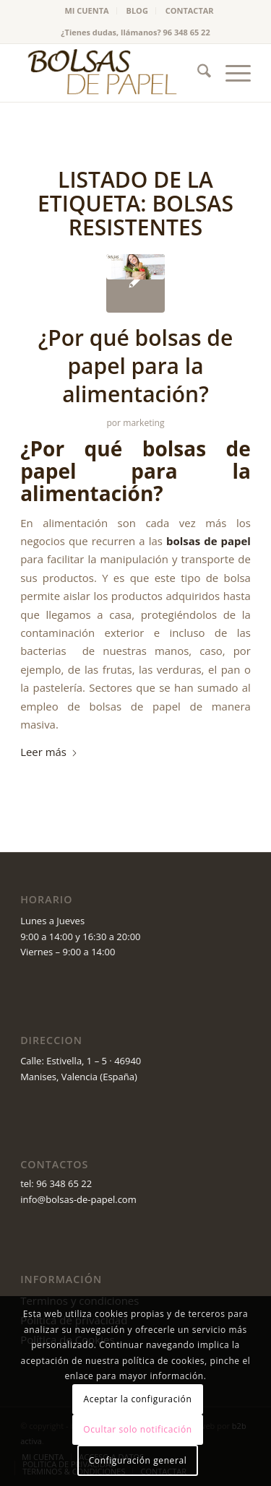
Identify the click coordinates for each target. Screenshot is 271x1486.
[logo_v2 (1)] (112, 73)
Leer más (49, 751)
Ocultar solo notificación (137, 1429)
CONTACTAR (189, 10)
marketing (143, 423)
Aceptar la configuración (138, 1399)
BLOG (137, 10)
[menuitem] (86, 10)
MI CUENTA (86, 10)
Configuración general (138, 1460)
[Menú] (231, 73)
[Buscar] (197, 73)
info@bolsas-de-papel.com (78, 1199)
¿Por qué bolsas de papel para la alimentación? (135, 366)
